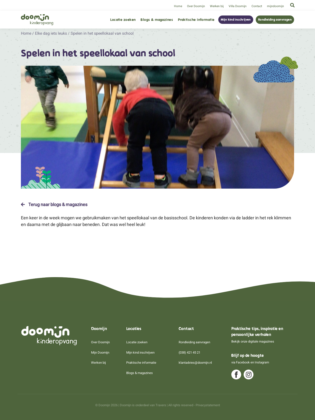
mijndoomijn (275, 6)
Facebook (243, 362)
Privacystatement (208, 405)
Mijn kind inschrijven (236, 20)
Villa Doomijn (238, 6)
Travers (161, 405)
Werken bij (217, 6)
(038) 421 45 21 (189, 352)
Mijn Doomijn (100, 352)
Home (178, 6)
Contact (257, 6)
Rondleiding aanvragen (275, 20)
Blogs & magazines (157, 20)
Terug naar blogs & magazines (54, 204)
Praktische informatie (196, 20)
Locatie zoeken (123, 20)
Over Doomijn (196, 6)
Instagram (262, 362)
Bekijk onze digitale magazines (252, 341)
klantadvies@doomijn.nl (195, 362)
